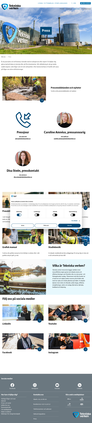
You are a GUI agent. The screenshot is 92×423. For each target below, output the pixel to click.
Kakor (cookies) (6, 412)
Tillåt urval (46, 225)
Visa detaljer (74, 220)
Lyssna (40, 3)
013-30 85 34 (64, 136)
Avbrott (3, 401)
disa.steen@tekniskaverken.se (23, 177)
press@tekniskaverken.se (23, 138)
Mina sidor (86, 3)
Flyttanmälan (49, 3)
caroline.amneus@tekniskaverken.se (64, 138)
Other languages (61, 3)
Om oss (3, 57)
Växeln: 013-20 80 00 (40, 399)
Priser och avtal (6, 403)
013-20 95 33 (23, 175)
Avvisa (22, 225)
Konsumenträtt (6, 407)
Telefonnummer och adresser (42, 409)
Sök (74, 3)
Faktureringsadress (39, 414)
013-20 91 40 (23, 136)
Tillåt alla (69, 225)
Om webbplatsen (6, 409)
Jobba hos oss (5, 405)
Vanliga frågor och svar (8, 399)
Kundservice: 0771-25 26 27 (41, 404)
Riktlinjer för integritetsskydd (10, 414)
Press (35, 419)
